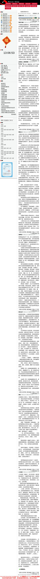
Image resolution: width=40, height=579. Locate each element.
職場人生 (21, 132)
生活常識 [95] (6, 31)
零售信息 (34, 6)
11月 (2, 136)
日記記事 (27, 6)
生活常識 (8, 8)
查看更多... (23, 569)
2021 (2, 143)
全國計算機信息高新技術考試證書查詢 (8, 112)
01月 (2, 129)
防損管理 (8, 6)
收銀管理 (14, 6)
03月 (5, 129)
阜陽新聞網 (4, 91)
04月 (2, 144)
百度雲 (3, 101)
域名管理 (3, 109)
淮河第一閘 (21, 15)
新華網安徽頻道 (5, 86)
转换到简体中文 (25, 11)
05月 (7, 129)
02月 (2, 126)
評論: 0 (34, 19)
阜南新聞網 (4, 90)
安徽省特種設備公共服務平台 (8, 111)
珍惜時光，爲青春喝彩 (23, 61)
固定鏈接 (29, 19)
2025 (2, 124)
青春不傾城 (21, 22)
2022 (2, 138)
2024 (2, 128)
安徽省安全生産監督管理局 (8, 99)
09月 (13, 129)
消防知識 (28, 3)
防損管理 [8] (6, 22)
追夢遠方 (21, 234)
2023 (2, 133)
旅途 (20, 394)
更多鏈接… (14, 114)
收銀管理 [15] (6, 23)
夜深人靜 (21, 312)
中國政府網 (4, 94)
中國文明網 (4, 96)
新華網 (3, 93)
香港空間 (3, 85)
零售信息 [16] (6, 30)
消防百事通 (4, 98)
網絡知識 (21, 3)
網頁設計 (15, 3)
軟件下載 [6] (6, 25)
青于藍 (3, 104)
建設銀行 (3, 83)
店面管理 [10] (6, 20)
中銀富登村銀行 (5, 106)
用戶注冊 (3, 78)
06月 (10, 129)
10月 (5, 126)
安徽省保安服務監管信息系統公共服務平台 (8, 107)
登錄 (2, 77)
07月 (5, 134)
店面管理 (34, 3)
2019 (2, 150)
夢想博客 (8, 3)
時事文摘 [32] (6, 28)
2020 (2, 146)
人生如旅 (21, 472)
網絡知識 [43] (6, 17)
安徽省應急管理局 (5, 102)
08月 (7, 134)
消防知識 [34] (6, 19)
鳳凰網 (3, 88)
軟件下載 (21, 6)
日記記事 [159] (6, 27)
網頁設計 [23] (6, 15)
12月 (5, 136)
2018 (2, 156)
